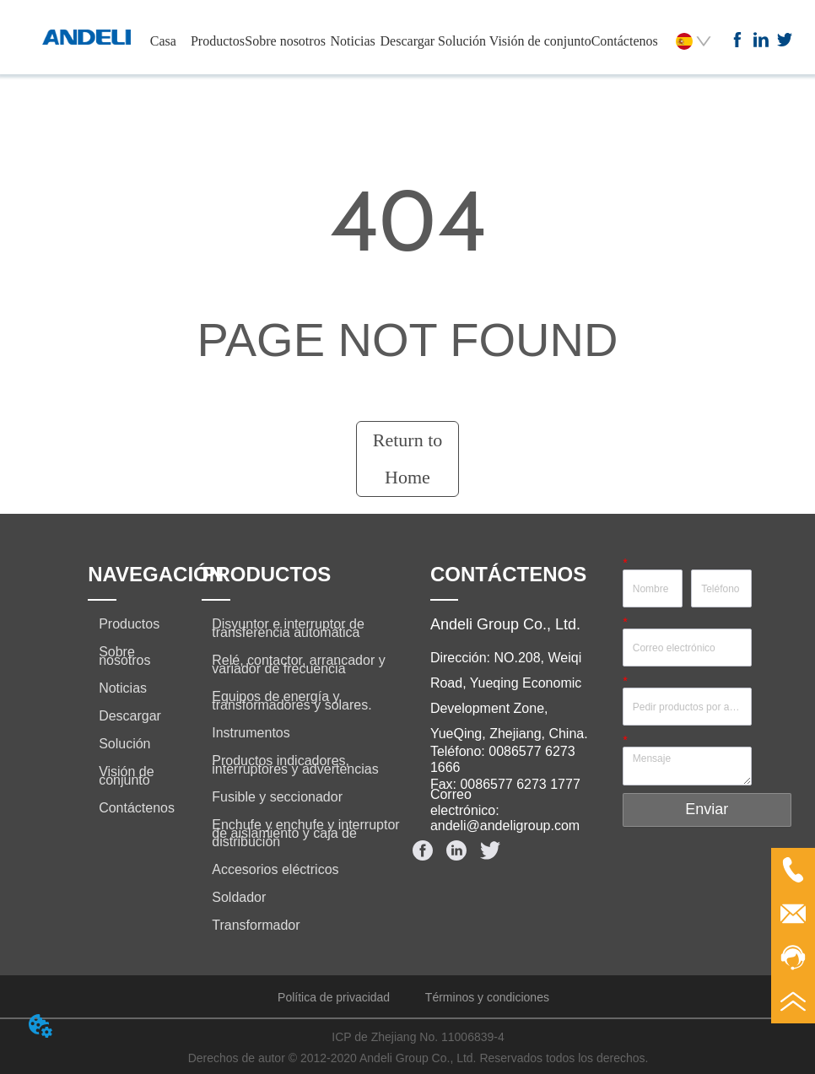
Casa (163, 41)
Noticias (353, 41)
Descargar (408, 41)
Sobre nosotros (285, 41)
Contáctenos (624, 41)
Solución (462, 41)
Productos (218, 41)
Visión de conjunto (540, 41)
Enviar (706, 809)
